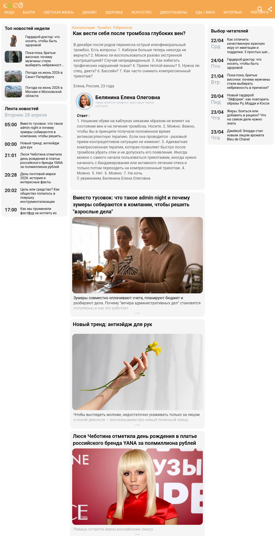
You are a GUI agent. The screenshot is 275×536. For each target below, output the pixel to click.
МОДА (9, 12)
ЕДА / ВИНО (205, 12)
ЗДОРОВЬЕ (114, 12)
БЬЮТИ (29, 12)
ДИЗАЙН (89, 12)
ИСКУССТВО (141, 12)
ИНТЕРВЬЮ (233, 12)
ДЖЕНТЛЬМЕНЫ (173, 12)
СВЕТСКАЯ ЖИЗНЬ (58, 12)
